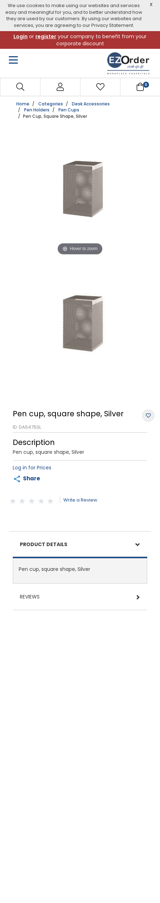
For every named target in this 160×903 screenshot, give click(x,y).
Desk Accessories (91, 104)
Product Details (43, 544)
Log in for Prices (32, 467)
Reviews (30, 596)
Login (20, 36)
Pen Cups (68, 110)
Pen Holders (37, 110)
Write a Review (80, 500)
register (45, 36)
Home (22, 104)
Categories (50, 104)
